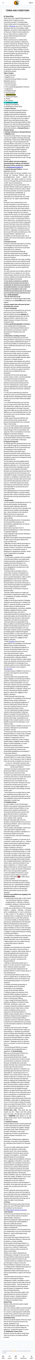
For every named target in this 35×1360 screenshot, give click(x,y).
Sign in (31, 2)
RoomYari (13, 1351)
